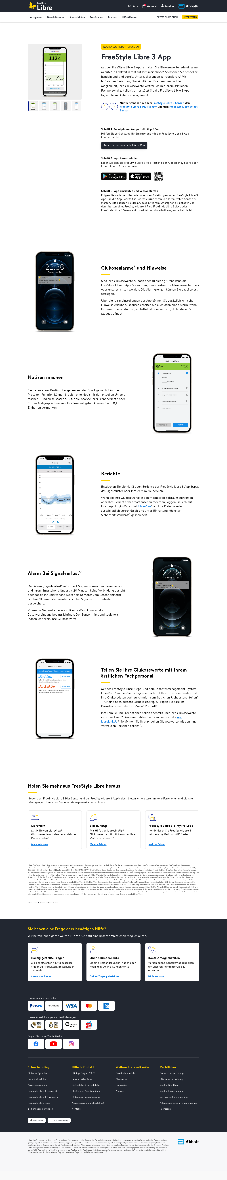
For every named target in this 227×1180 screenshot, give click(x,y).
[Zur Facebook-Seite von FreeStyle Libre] (36, 1044)
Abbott (120, 1091)
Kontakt (76, 1108)
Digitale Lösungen (57, 17)
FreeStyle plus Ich (125, 1073)
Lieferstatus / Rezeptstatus (86, 1085)
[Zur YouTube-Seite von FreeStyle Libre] (53, 1044)
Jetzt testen (190, 17)
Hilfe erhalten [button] (156, 976)
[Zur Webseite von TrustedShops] (71, 1025)
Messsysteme (37, 17)
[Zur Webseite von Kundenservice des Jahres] (89, 1025)
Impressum (165, 1108)
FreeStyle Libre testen (39, 1102)
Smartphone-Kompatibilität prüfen (124, 145)
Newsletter (122, 1079)
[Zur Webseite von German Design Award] (36, 1025)
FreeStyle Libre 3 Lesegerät (42, 1091)
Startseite (32, 902)
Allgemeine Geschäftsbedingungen (179, 1102)
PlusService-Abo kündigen (86, 1091)
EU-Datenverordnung (171, 1079)
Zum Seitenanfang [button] (59, 1120)
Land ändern (36, 1120)
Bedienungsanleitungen (40, 1108)
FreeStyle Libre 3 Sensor (168, 103)
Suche (133, 6)
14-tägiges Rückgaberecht (86, 1096)
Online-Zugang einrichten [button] (104, 976)
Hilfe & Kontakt (130, 17)
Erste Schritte (98, 17)
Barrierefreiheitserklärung (174, 1096)
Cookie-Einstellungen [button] (171, 1091)
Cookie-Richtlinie (169, 1085)
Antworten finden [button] (41, 976)
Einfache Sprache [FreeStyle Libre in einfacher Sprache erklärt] (37, 1073)
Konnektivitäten (79, 17)
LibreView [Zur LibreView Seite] (144, 506)
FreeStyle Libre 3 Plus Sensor (138, 107)
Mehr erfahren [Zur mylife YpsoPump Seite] (157, 844)
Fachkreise (121, 1085)
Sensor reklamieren (82, 1079)
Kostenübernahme (37, 1085)
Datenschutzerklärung (172, 1073)
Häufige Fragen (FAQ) (83, 1073)
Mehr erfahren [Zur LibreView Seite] (39, 844)
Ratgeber (114, 17)
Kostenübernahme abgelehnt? (88, 1102)
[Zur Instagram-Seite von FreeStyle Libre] (71, 1044)
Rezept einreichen (167, 17)
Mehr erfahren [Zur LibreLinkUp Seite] (98, 844)
